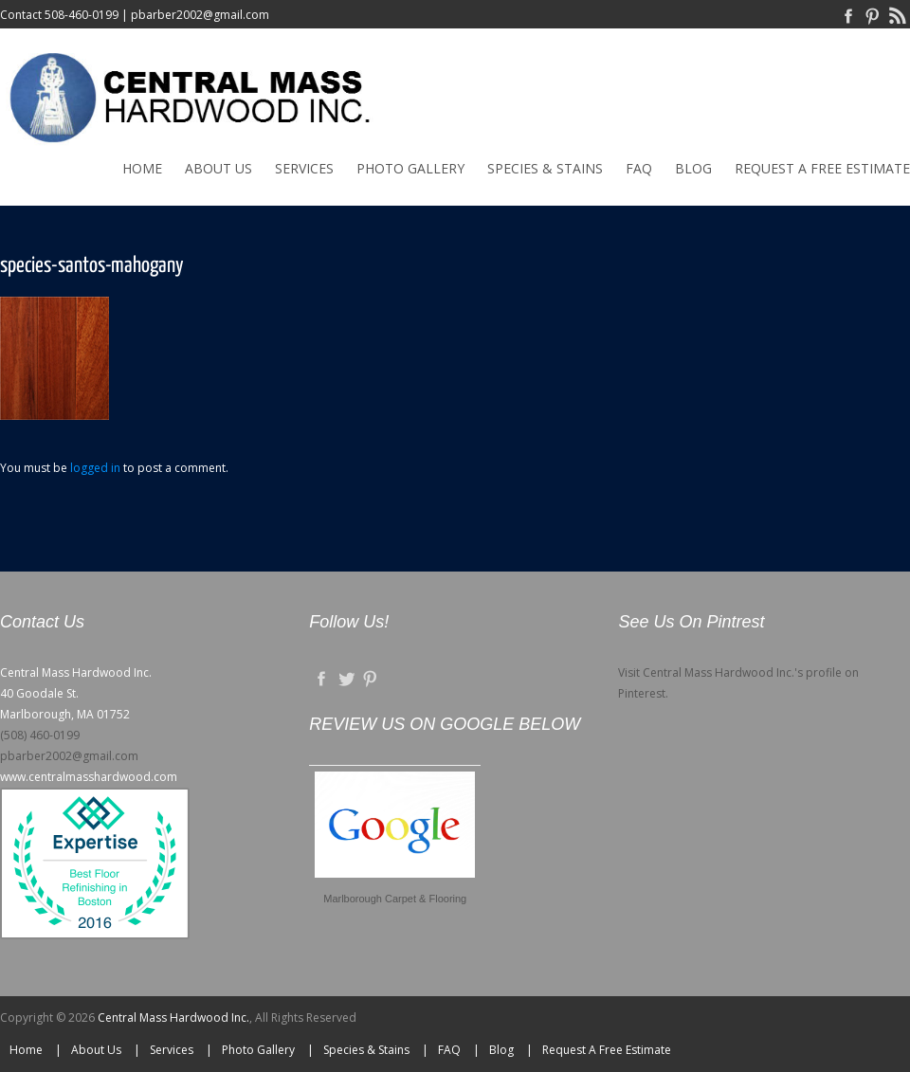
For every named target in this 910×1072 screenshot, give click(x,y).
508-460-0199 (81, 15)
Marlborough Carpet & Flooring (394, 898)
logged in (95, 468)
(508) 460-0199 (40, 735)
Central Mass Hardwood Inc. (173, 1017)
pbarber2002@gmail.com (200, 15)
